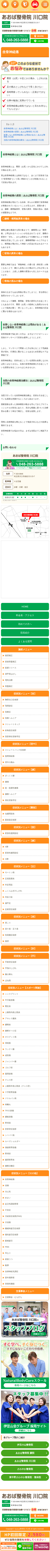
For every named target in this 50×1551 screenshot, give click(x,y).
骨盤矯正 (9, 686)
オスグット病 (10, 1037)
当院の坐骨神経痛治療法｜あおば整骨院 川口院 (24, 140)
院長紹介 (25, 632)
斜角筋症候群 (10, 730)
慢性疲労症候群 (11, 1234)
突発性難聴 (9, 1284)
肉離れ (8, 1104)
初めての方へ (25, 624)
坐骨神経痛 (9, 1179)
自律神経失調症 (11, 1271)
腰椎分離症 (9, 1166)
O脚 (6, 859)
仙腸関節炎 (9, 814)
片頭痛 (8, 1222)
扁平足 (8, 903)
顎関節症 (9, 706)
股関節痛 (9, 1074)
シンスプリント (11, 994)
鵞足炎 (8, 1006)
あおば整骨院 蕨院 (25, 1453)
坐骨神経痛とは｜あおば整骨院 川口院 (20, 128)
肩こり (8, 923)
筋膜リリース (10, 668)
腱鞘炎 (8, 1024)
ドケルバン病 (10, 1098)
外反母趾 (9, 885)
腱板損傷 (9, 1117)
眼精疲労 (9, 1241)
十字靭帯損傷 (10, 1092)
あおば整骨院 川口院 (25, 1461)
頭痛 (7, 1185)
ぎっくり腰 (9, 776)
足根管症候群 (10, 909)
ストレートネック (12, 724)
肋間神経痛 (9, 756)
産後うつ (9, 1259)
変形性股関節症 (11, 833)
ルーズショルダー (12, 1141)
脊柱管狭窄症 (10, 800)
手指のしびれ (10, 968)
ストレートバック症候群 (15, 750)
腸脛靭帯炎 (9, 1160)
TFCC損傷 (9, 1110)
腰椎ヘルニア (10, 794)
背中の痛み (9, 762)
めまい (8, 1198)
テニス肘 (9, 1080)
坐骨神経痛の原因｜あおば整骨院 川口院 (21, 132)
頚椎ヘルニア (10, 718)
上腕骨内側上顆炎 (12, 1012)
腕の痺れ (9, 974)
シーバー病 (9, 1135)
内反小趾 (9, 897)
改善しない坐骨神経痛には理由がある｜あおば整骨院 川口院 (24, 136)
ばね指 (8, 980)
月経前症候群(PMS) (13, 1216)
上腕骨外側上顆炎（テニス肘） (18, 1086)
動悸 (7, 1265)
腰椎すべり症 (10, 1031)
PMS (7, 1247)
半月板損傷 (9, 1000)
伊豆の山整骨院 (25, 1444)
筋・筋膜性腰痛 (11, 788)
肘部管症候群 (10, 1129)
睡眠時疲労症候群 (12, 1228)
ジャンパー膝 (10, 1061)
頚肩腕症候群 (10, 935)
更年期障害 (9, 1277)
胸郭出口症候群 (11, 700)
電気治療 (9, 680)
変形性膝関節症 (11, 853)
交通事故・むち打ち (13, 1297)
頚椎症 (8, 712)
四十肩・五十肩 (11, 929)
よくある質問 (25, 641)
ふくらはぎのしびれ (13, 891)
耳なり (8, 1253)
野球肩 (8, 1123)
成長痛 (8, 1055)
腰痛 (7, 782)
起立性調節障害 (11, 1204)
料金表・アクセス (25, 615)
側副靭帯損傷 (10, 1147)
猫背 (7, 941)
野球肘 (8, 1153)
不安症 (8, 1210)
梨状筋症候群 (10, 820)
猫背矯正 (9, 655)
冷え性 (8, 1191)
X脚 (6, 847)
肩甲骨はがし (10, 674)
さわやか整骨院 (25, 1469)
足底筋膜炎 (9, 878)
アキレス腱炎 (10, 1018)
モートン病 (9, 872)
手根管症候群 (10, 962)
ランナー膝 (9, 1049)
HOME (25, 606)
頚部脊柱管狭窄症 (12, 736)
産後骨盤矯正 (10, 662)
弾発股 (8, 1043)
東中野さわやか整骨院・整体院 (25, 1477)
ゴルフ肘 (9, 1067)
